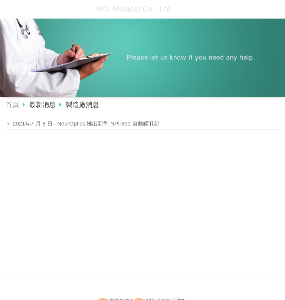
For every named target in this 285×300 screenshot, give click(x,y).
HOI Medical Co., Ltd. (134, 9)
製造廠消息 (81, 104)
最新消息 (43, 104)
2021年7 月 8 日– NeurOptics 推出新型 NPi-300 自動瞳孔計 (86, 123)
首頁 (12, 104)
